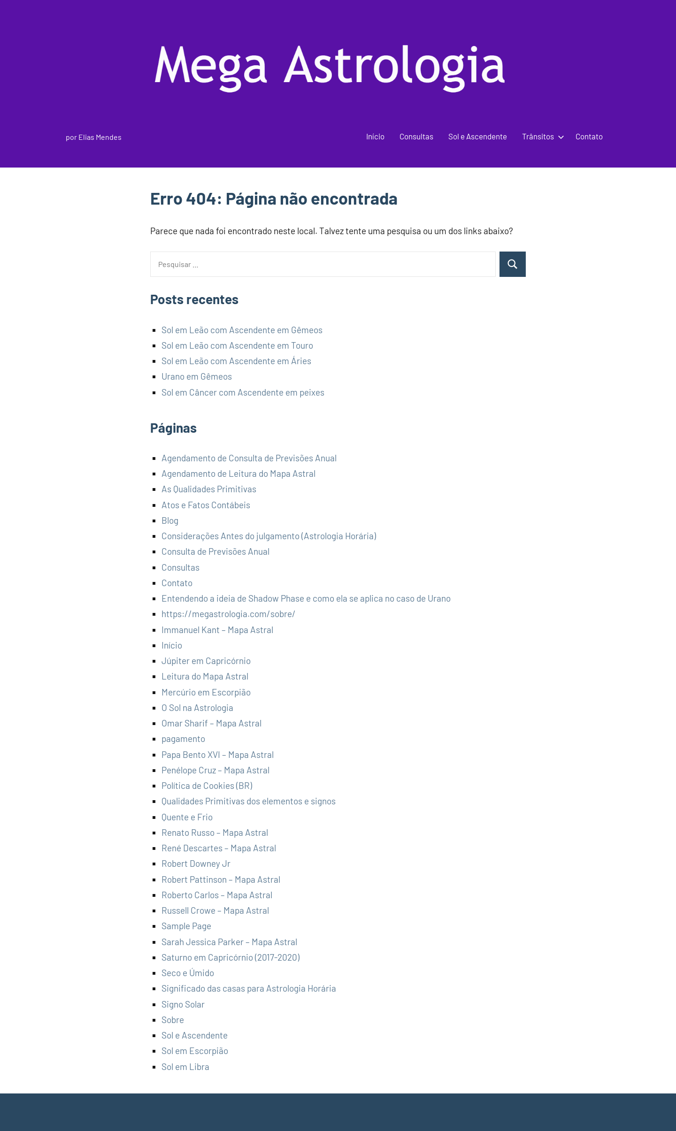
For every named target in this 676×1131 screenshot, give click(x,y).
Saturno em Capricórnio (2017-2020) (230, 957)
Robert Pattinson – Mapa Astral (220, 879)
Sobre (172, 1019)
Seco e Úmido (187, 972)
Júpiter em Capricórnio (206, 660)
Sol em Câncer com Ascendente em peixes (242, 392)
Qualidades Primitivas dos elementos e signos (248, 800)
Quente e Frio (187, 816)
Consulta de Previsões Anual (215, 551)
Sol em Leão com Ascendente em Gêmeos (242, 329)
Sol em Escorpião (194, 1050)
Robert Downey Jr (195, 863)
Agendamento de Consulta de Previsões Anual (249, 457)
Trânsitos (541, 136)
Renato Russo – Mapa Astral (214, 832)
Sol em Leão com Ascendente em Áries (236, 360)
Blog (169, 520)
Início (375, 136)
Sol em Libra (185, 1066)
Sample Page (186, 925)
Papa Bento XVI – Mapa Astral (217, 754)
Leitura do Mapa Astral (204, 676)
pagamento (183, 738)
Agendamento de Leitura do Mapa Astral (238, 473)
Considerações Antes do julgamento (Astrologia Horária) (268, 535)
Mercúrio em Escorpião (206, 692)
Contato (589, 136)
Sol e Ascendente (477, 136)
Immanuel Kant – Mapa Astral (217, 629)
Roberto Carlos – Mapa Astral (216, 894)
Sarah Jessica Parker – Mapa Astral (229, 941)
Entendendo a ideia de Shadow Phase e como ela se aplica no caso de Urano (306, 598)
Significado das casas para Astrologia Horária (248, 988)
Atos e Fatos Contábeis (205, 504)
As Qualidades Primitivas (208, 488)
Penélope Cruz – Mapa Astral (215, 769)
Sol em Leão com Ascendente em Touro (237, 345)
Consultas (416, 136)
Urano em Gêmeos (196, 376)
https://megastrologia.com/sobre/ (228, 613)
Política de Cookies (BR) (206, 785)
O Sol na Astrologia (197, 707)
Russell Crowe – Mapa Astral (215, 910)
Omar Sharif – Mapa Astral (211, 723)
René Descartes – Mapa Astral (218, 847)
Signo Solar (183, 1004)
